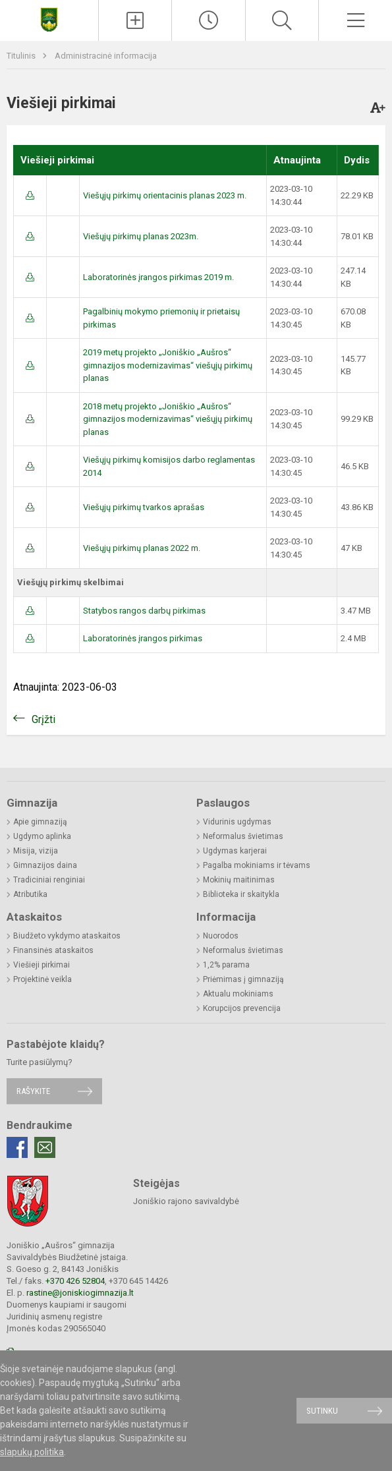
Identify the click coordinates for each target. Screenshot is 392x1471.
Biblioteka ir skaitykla (241, 894)
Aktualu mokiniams (238, 993)
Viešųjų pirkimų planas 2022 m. (141, 548)
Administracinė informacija (106, 56)
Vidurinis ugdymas (237, 821)
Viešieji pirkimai (41, 964)
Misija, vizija (35, 850)
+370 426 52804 (75, 1281)
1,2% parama (226, 964)
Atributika (30, 894)
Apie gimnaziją (40, 821)
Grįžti (43, 719)
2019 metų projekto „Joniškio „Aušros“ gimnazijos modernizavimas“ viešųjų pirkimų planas (167, 365)
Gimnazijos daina (45, 865)
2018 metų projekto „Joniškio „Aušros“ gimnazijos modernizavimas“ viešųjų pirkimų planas (167, 419)
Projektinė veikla (42, 979)
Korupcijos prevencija (242, 1008)
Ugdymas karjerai (235, 850)
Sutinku (322, 1411)
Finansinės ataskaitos (53, 950)
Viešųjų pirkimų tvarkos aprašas (143, 507)
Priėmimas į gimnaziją (243, 979)
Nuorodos (220, 935)
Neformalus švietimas (243, 836)
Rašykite (33, 1091)
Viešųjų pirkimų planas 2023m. (140, 236)
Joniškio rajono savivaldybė (186, 1201)
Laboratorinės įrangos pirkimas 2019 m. (158, 277)
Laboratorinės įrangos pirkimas (142, 638)
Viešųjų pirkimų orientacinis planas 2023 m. (164, 195)
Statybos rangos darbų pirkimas (144, 611)
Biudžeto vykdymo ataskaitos (67, 935)
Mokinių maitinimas (239, 879)
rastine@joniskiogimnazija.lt (80, 1293)
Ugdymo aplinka (42, 836)
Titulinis (22, 56)
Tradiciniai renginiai (49, 879)
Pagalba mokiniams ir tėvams (256, 865)
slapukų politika (32, 1452)
